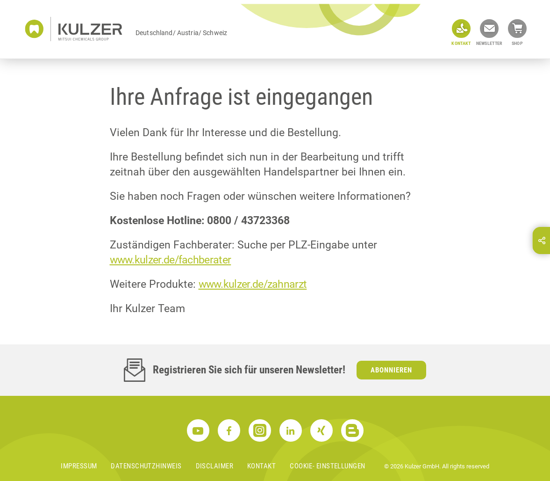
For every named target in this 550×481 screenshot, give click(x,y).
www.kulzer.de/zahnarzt (253, 284)
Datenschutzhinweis (146, 466)
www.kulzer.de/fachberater (170, 260)
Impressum (79, 466)
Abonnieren (391, 370)
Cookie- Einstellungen (327, 466)
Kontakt (261, 466)
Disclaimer (215, 466)
